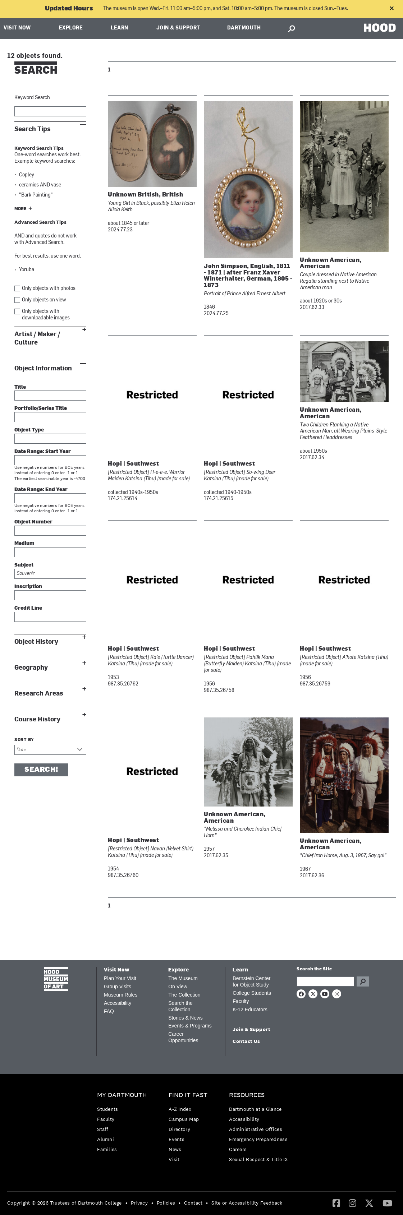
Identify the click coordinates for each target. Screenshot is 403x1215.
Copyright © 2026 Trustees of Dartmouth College (64, 1203)
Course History (37, 719)
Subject (23, 565)
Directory (179, 1129)
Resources (247, 1095)
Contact (193, 1203)
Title (20, 387)
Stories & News (185, 1018)
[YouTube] (387, 1203)
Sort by (24, 740)
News (175, 1149)
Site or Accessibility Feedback (246, 1203)
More (20, 209)
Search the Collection (180, 1006)
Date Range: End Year (41, 490)
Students (107, 1109)
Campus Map (184, 1119)
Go (363, 981)
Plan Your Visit (120, 978)
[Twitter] (369, 1203)
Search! (41, 769)
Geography (31, 667)
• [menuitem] (126, 1203)
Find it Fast (188, 1095)
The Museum (183, 978)
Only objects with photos (48, 288)
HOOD (380, 27)
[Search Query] (325, 981)
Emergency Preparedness (258, 1139)
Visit (174, 1159)
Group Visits (117, 986)
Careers (238, 1149)
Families (107, 1149)
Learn (119, 28)
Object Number (33, 522)
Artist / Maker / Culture (37, 338)
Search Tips (32, 129)
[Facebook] (336, 1203)
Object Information (43, 368)
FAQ (109, 1011)
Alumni (105, 1139)
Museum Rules (120, 995)
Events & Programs (190, 1026)
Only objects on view (44, 300)
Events (176, 1139)
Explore (71, 28)
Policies (166, 1203)
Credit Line (28, 608)
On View (177, 986)
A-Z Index (180, 1109)
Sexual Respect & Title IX (258, 1159)
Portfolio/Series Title (40, 408)
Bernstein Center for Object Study (251, 981)
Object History (36, 642)
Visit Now (17, 28)
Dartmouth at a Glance (255, 1109)
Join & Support (178, 28)
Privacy (139, 1203)
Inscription (28, 587)
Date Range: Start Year (42, 451)
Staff (103, 1129)
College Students (252, 993)
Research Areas (38, 693)
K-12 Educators (250, 1009)
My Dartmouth (122, 1095)
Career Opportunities (183, 1037)
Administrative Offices (255, 1129)
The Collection (184, 995)
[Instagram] (352, 1203)
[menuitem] (124, 1124)
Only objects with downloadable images (46, 315)
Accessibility (117, 1003)
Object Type (29, 430)
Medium (24, 543)
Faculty (241, 1001)
